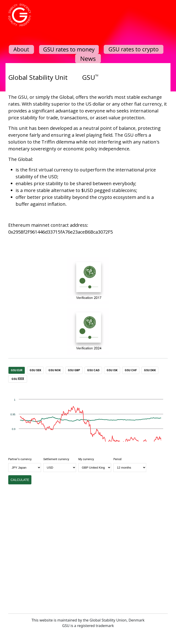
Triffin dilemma (58, 142)
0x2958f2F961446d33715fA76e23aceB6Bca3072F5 (60, 232)
